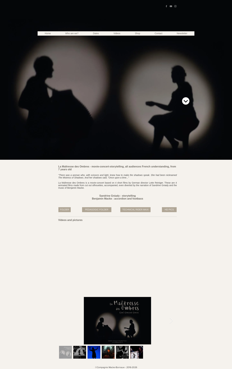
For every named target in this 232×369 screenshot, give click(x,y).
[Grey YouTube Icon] (170, 6)
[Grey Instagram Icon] (175, 6)
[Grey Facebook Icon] (166, 6)
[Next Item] (171, 321)
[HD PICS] (169, 209)
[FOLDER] (64, 209)
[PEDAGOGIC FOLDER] (96, 209)
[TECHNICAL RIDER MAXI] (135, 209)
